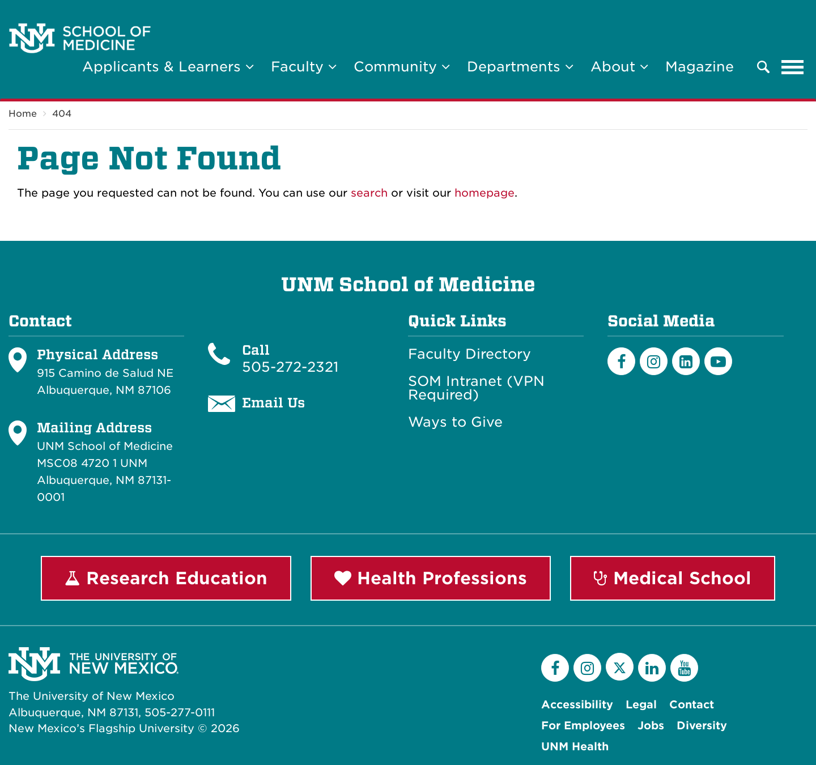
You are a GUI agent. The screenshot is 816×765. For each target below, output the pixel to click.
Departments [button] (520, 66)
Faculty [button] (304, 66)
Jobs (651, 725)
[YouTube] (684, 668)
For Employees (583, 725)
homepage (484, 192)
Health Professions (430, 578)
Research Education (166, 578)
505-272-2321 (290, 367)
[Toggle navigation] (793, 66)
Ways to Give (455, 422)
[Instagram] (654, 361)
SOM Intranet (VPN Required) (476, 388)
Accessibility (577, 704)
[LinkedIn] (686, 361)
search (369, 192)
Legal (641, 704)
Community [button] (402, 66)
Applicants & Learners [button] (168, 66)
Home (22, 113)
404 (61, 113)
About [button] (619, 66)
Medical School (672, 578)
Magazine (699, 66)
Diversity (702, 725)
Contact (691, 704)
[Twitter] (620, 667)
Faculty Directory (469, 354)
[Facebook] (621, 361)
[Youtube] (718, 361)
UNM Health (575, 746)
